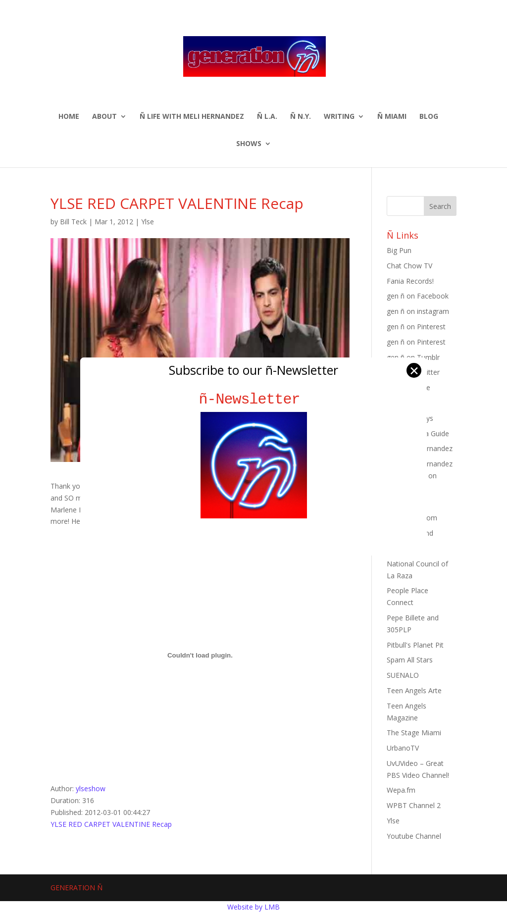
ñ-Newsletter (253, 399)
